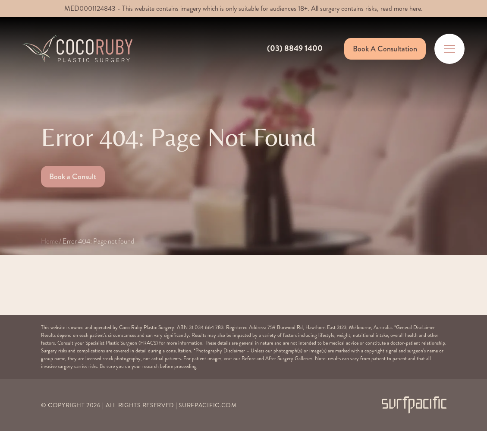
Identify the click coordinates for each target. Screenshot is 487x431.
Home (49, 241)
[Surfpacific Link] (414, 404)
